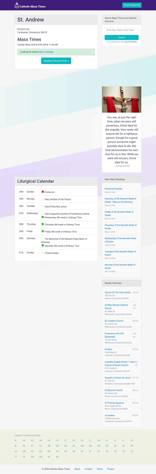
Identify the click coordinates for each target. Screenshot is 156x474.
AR (40, 440)
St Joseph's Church (114, 321)
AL (16, 440)
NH (132, 446)
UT (132, 451)
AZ (32, 440)
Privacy (110, 469)
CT (65, 440)
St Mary (108, 349)
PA (82, 451)
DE (74, 440)
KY (32, 446)
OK (65, 451)
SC (98, 451)
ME (49, 446)
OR (74, 451)
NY (32, 451)
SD (107, 451)
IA (15, 446)
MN (82, 446)
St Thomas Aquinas (114, 403)
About (77, 469)
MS (90, 446)
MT (107, 446)
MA (65, 446)
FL (90, 440)
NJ (16, 451)
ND (49, 451)
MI (74, 446)
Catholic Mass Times (30, 5)
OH (57, 451)
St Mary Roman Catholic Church (116, 307)
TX (123, 451)
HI (107, 440)
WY (57, 457)
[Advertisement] (56, 91)
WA (32, 457)
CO (57, 440)
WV (40, 457)
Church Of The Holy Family (117, 292)
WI (49, 457)
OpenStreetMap (131, 42)
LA (40, 446)
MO (98, 446)
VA (24, 457)
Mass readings (46, 52)
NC (40, 451)
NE (115, 446)
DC (82, 440)
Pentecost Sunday (113, 188)
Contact (88, 469)
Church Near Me (132, 5)
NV (123, 446)
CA (49, 440)
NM (24, 451)
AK (24, 440)
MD (57, 446)
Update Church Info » (56, 60)
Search (121, 37)
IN (132, 440)
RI (90, 451)
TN (115, 451)
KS (24, 446)
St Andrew (110, 415)
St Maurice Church (114, 390)
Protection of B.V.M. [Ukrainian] (114, 335)
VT (16, 457)
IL (123, 440)
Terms (99, 469)
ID (115, 440)
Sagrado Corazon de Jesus (118, 377)
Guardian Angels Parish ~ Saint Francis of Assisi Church (120, 363)
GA (98, 440)
